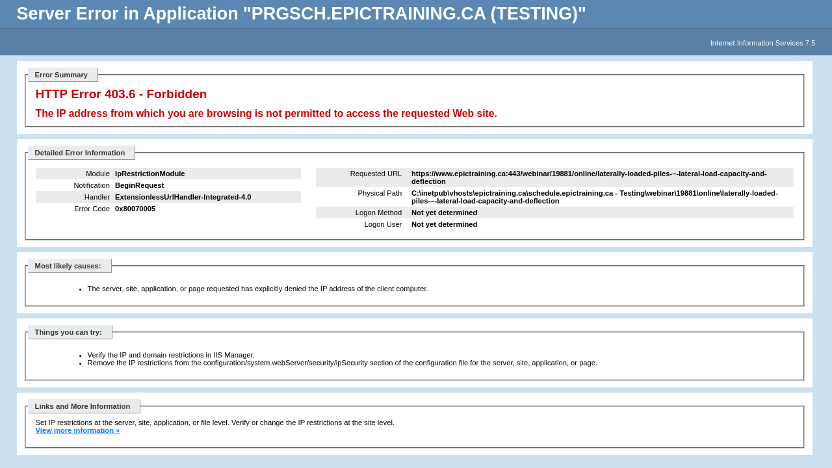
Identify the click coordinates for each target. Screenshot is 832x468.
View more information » (78, 430)
